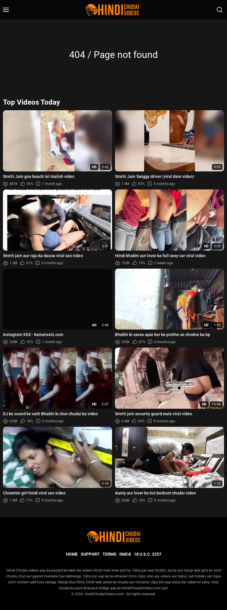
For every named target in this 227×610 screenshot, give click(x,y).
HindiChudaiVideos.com (104, 594)
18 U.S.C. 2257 (147, 554)
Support (90, 554)
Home (72, 554)
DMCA (125, 554)
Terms (109, 554)
